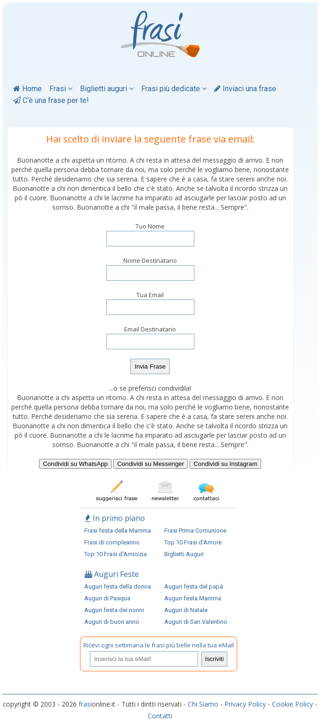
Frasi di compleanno (112, 542)
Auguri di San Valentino (195, 621)
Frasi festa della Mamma (117, 530)
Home (27, 88)
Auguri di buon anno (111, 621)
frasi (85, 704)
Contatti (160, 715)
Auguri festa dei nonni (114, 610)
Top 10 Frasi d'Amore (193, 542)
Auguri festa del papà (193, 586)
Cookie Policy (292, 704)
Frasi (60, 88)
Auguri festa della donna (117, 586)
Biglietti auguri (107, 88)
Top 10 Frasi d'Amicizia (115, 554)
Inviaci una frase (245, 88)
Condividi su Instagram (225, 463)
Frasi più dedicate (174, 88)
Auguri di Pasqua (107, 598)
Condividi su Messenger (150, 463)
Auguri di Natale (186, 610)
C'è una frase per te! (51, 100)
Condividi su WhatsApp (75, 463)
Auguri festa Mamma (192, 598)
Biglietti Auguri (184, 554)
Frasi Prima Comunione (195, 530)
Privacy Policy (245, 704)
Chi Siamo (203, 704)
